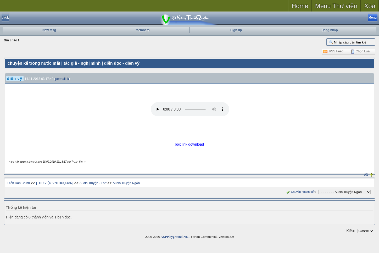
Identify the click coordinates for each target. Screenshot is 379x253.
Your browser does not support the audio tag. (190, 109)
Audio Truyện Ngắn (126, 183)
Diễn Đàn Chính (18, 183)
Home (300, 5)
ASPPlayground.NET (175, 237)
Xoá (369, 5)
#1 (366, 174)
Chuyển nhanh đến (300, 191)
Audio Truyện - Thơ (93, 183)
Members (143, 30)
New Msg (49, 30)
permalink (62, 79)
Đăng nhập (329, 30)
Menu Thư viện (336, 5)
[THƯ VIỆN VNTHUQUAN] (54, 183)
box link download (190, 144)
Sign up (236, 30)
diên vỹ (14, 78)
